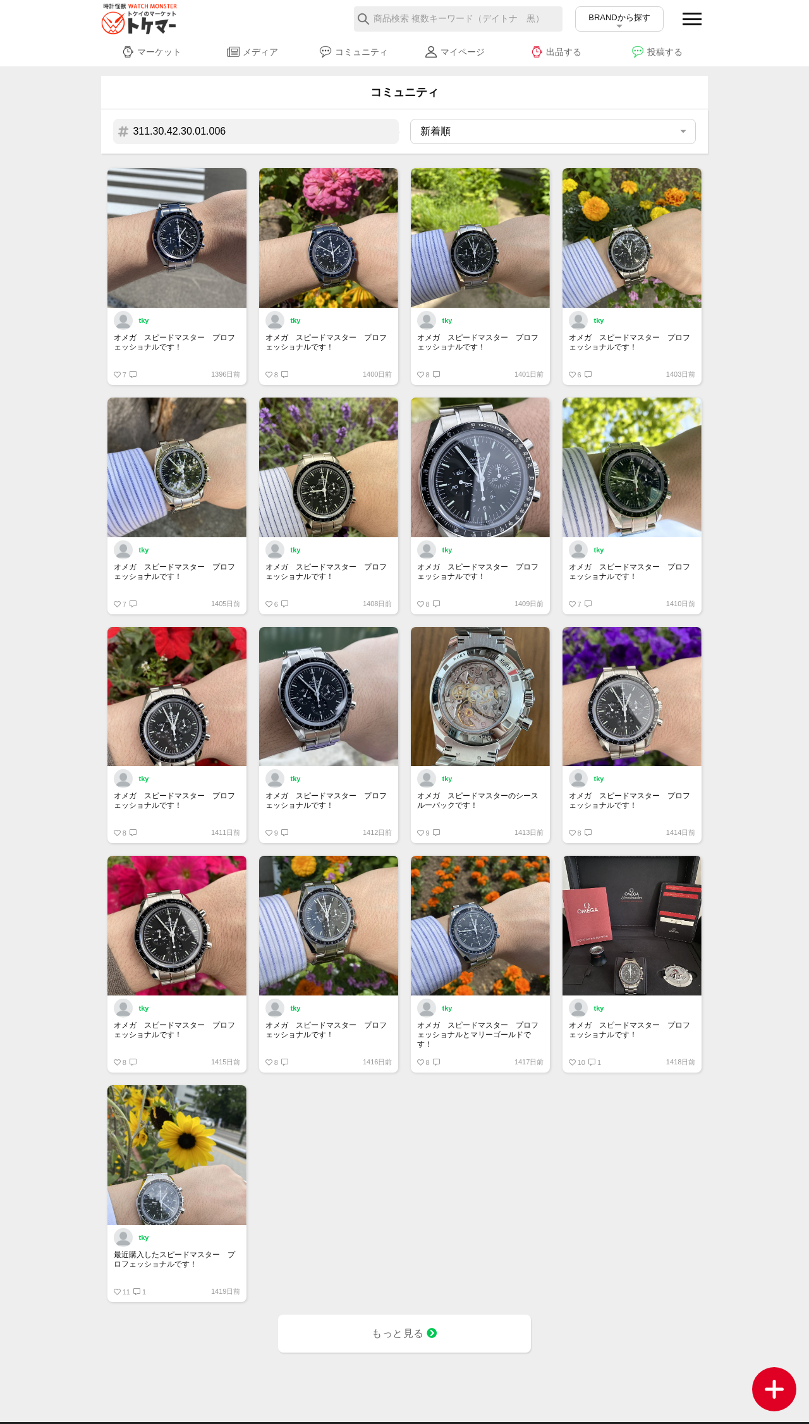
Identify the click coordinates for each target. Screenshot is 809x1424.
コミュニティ (353, 52)
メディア (252, 52)
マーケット (151, 52)
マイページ (455, 52)
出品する (555, 52)
